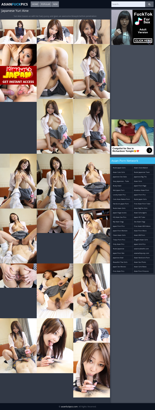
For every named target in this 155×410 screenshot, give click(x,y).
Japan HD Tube (139, 217)
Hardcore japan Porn (121, 204)
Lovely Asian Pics (119, 195)
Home (35, 4)
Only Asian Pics (118, 244)
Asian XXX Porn (139, 235)
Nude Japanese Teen (142, 172)
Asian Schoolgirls (140, 213)
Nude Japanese (118, 249)
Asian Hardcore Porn (142, 258)
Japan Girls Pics (139, 244)
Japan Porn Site (118, 253)
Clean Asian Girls (119, 235)
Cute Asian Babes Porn (121, 199)
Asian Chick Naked (141, 168)
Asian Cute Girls (119, 172)
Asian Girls (138, 181)
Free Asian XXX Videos (142, 226)
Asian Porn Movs (140, 231)
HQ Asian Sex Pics (119, 217)
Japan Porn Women (120, 231)
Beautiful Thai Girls (120, 262)
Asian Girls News (140, 267)
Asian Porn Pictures (141, 271)
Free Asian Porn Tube (142, 204)
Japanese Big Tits (140, 177)
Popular (45, 4)
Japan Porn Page (140, 186)
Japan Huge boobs (119, 213)
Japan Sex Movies (119, 267)
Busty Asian (117, 186)
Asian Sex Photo (140, 262)
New (55, 4)
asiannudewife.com (141, 249)
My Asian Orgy (118, 222)
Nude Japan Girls (119, 168)
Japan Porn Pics (140, 195)
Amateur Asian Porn (141, 190)
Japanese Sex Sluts (120, 177)
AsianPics (14, 4)
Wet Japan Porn (118, 190)
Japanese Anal (118, 258)
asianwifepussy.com (141, 253)
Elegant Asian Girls (141, 240)
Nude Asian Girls (119, 208)
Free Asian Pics (118, 271)
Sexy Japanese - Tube (121, 181)
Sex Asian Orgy (139, 222)
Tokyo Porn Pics (119, 240)
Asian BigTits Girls (140, 208)
